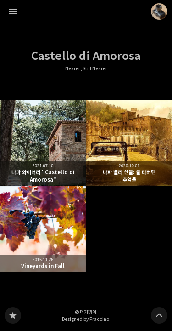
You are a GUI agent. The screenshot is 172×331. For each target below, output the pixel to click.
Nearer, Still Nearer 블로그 (13, 315)
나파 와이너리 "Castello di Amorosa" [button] (43, 143)
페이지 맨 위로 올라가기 (159, 315)
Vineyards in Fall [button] (43, 229)
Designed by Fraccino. (86, 319)
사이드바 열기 (13, 11)
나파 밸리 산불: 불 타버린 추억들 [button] (129, 143)
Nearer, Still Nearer (86, 69)
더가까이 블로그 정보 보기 (159, 11)
